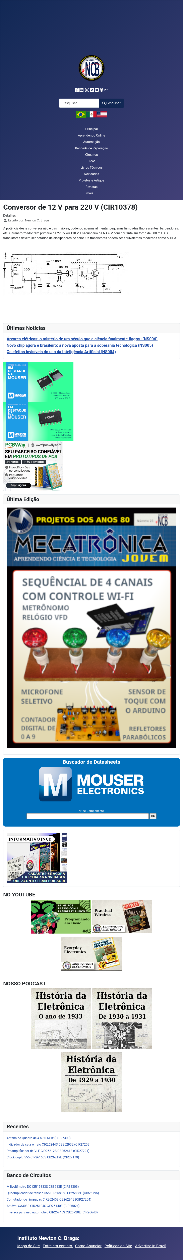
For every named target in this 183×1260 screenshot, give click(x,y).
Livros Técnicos (91, 167)
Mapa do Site (28, 1246)
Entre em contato (58, 1246)
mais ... (91, 193)
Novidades (91, 174)
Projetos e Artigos (91, 180)
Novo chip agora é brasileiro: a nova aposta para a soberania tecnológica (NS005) (80, 345)
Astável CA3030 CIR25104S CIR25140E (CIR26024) (43, 1206)
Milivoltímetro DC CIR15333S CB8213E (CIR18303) (43, 1187)
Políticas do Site (118, 1246)
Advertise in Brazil (150, 1246)
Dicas (91, 161)
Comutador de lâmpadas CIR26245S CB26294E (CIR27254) (49, 1199)
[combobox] (79, 103)
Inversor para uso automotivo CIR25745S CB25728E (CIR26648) (52, 1212)
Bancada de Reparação (91, 148)
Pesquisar (111, 103)
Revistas (91, 187)
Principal (91, 129)
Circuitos (91, 155)
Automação (91, 142)
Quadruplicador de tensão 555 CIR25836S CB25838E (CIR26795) (53, 1193)
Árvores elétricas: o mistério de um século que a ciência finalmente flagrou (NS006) (82, 338)
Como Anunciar (88, 1246)
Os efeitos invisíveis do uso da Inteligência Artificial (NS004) (61, 351)
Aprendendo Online (91, 135)
